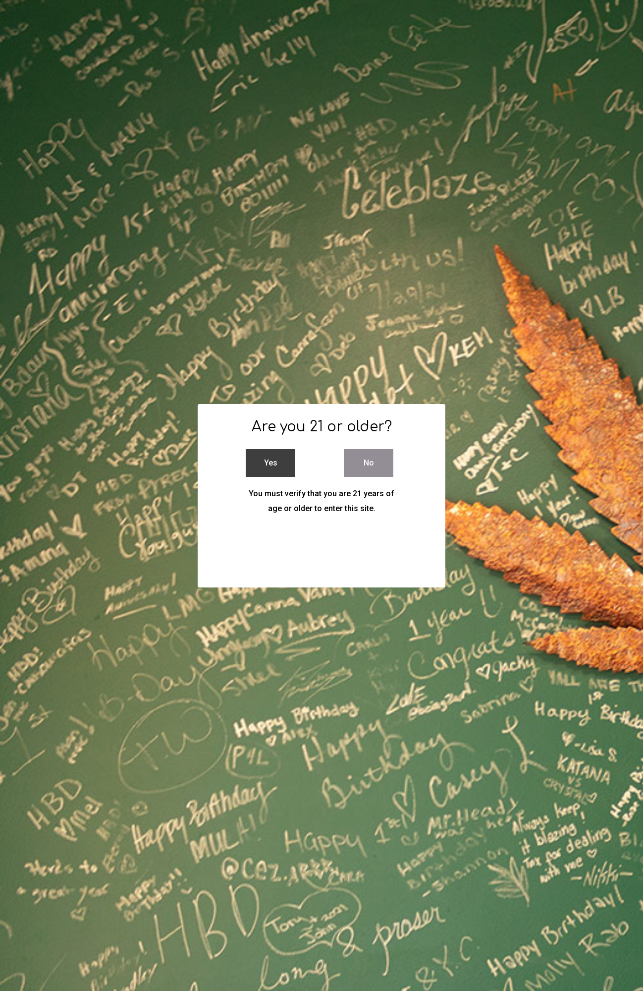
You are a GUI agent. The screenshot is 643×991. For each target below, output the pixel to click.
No (369, 462)
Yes (270, 462)
